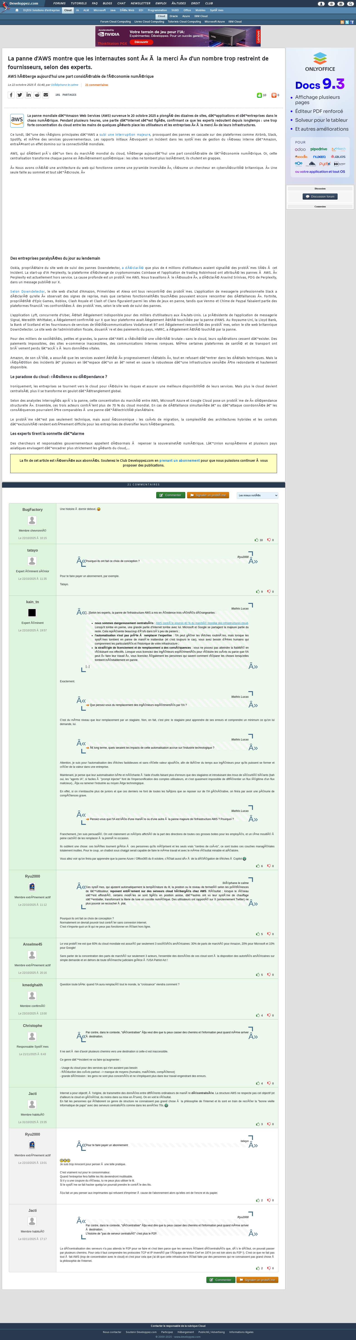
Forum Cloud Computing (115, 21)
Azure (186, 16)
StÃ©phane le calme (64, 88)
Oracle (174, 16)
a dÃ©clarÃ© (133, 271)
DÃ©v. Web (127, 10)
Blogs (107, 3)
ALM (86, 10)
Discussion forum (320, 196)
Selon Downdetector (27, 295)
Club (209, 3)
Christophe (32, 1034)
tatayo (32, 559)
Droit (195, 3)
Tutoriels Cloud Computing (184, 21)
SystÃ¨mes (216, 10)
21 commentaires (96, 88)
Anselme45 (32, 953)
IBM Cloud (201, 16)
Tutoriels (78, 3)
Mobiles (200, 10)
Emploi (161, 3)
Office (187, 10)
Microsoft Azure (215, 21)
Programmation (157, 10)
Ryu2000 (32, 885)
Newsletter (140, 3)
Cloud (68, 10)
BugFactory (32, 518)
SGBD (175, 10)
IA (77, 10)
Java (112, 10)
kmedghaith (32, 993)
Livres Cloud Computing (149, 21)
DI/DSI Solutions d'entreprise (41, 10)
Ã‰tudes (178, 3)
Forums (59, 3)
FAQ (94, 3)
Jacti (32, 1102)
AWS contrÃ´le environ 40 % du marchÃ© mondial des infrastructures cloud (202, 631)
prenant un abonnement (179, 464)
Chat (121, 3)
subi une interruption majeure (125, 138)
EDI (141, 10)
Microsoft (100, 10)
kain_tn (32, 610)
